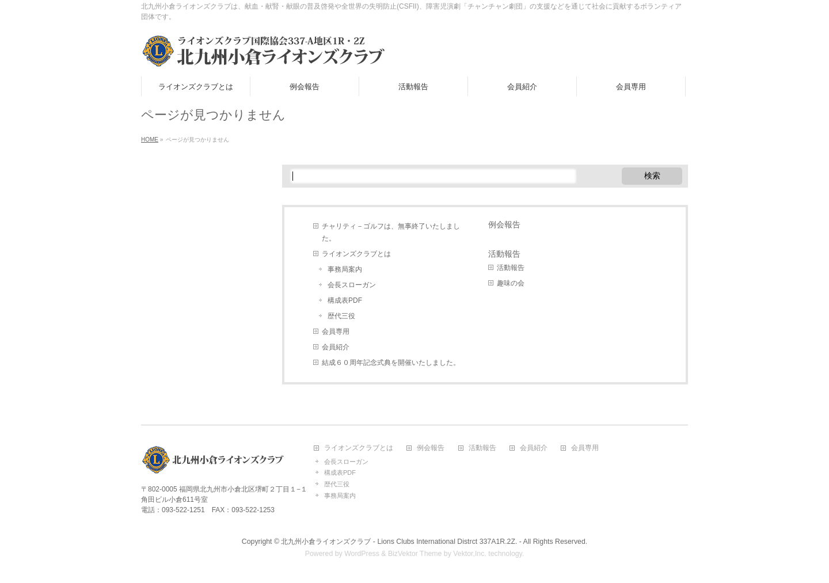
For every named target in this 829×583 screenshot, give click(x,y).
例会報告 (504, 224)
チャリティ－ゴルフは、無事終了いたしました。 (391, 232)
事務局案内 (345, 269)
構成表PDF (345, 300)
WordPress (361, 554)
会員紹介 (335, 347)
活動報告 (504, 253)
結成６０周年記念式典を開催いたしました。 (391, 363)
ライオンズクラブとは (356, 254)
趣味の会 (510, 283)
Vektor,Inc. (469, 554)
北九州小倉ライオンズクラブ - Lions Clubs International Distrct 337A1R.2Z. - (401, 542)
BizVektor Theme (415, 554)
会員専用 (335, 331)
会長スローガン (352, 285)
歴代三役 (341, 316)
